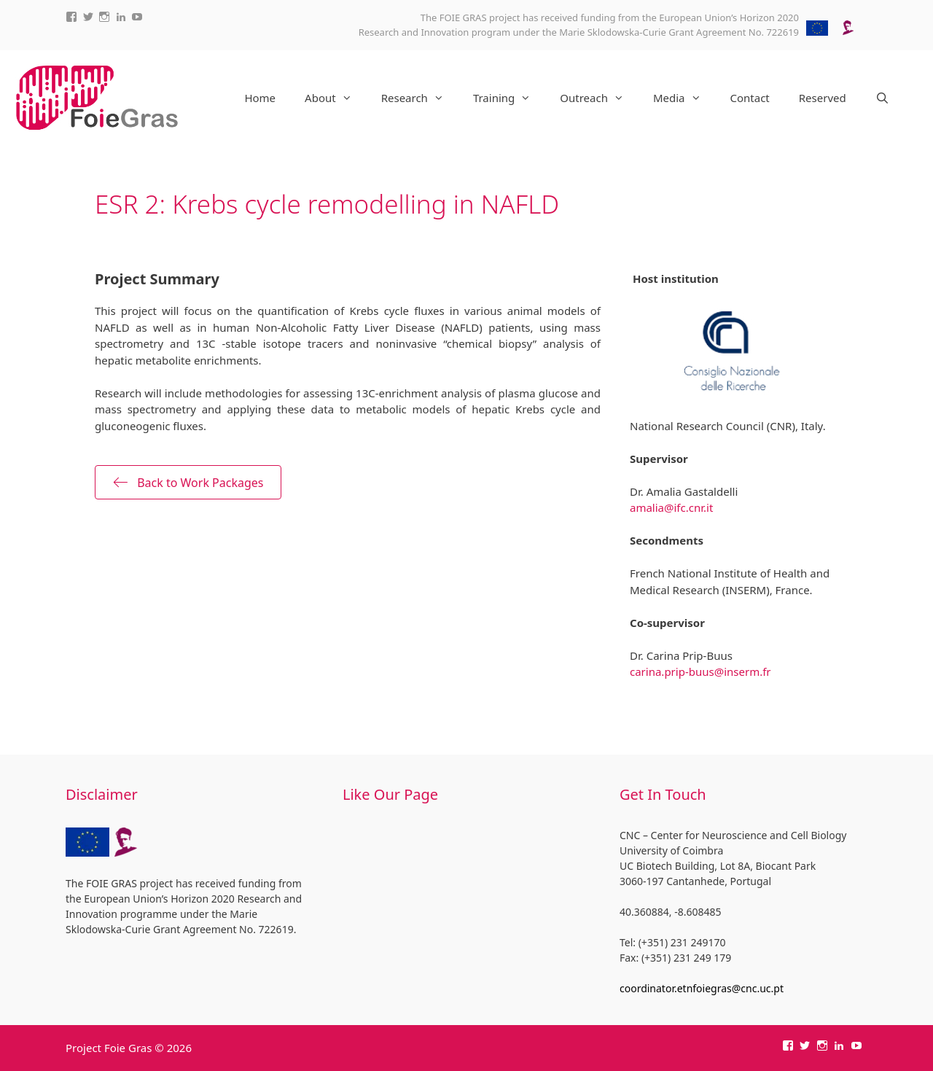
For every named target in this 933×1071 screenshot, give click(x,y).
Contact (750, 97)
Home (260, 97)
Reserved (822, 97)
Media (684, 98)
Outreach (599, 98)
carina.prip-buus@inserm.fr (700, 671)
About (336, 98)
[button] (188, 482)
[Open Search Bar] (882, 98)
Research (419, 98)
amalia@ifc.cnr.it (671, 507)
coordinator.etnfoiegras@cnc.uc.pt (702, 988)
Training (509, 98)
